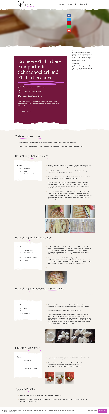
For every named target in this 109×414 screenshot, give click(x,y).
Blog (75, 4)
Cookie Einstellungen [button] (92, 410)
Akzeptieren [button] (102, 411)
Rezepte (61, 4)
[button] (69, 15)
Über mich (83, 4)
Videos (69, 4)
